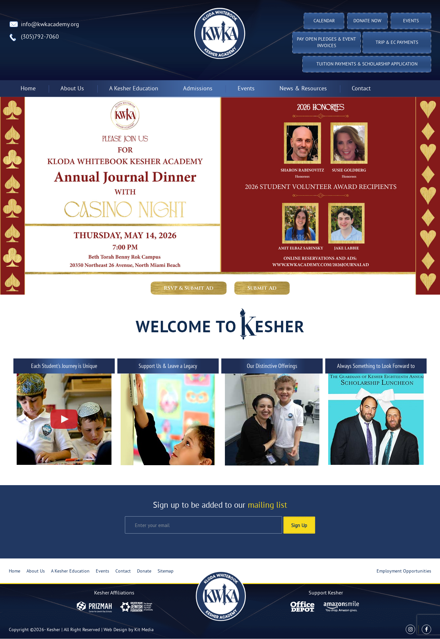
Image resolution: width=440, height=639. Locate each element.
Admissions (197, 89)
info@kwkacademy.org (50, 24)
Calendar (324, 21)
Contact (361, 89)
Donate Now (367, 21)
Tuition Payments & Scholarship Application (366, 64)
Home (28, 89)
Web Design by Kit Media (129, 630)
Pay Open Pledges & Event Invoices (326, 43)
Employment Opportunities (404, 571)
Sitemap (166, 571)
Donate (144, 571)
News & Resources (303, 89)
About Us (72, 89)
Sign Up (299, 525)
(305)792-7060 (40, 37)
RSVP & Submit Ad (188, 288)
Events (411, 21)
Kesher (53, 630)
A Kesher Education (133, 89)
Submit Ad (262, 288)
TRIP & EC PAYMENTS (397, 43)
